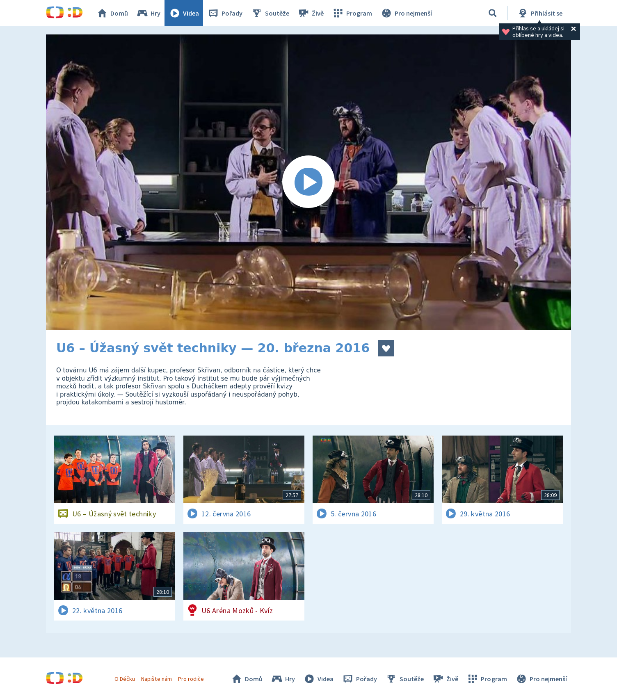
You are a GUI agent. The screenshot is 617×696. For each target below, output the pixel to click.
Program (352, 13)
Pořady (224, 13)
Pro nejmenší (406, 13)
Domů (112, 13)
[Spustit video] (308, 182)
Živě (310, 13)
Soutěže (270, 13)
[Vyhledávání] (492, 13)
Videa (184, 13)
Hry (148, 13)
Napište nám (156, 678)
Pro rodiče (191, 678)
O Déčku (124, 678)
